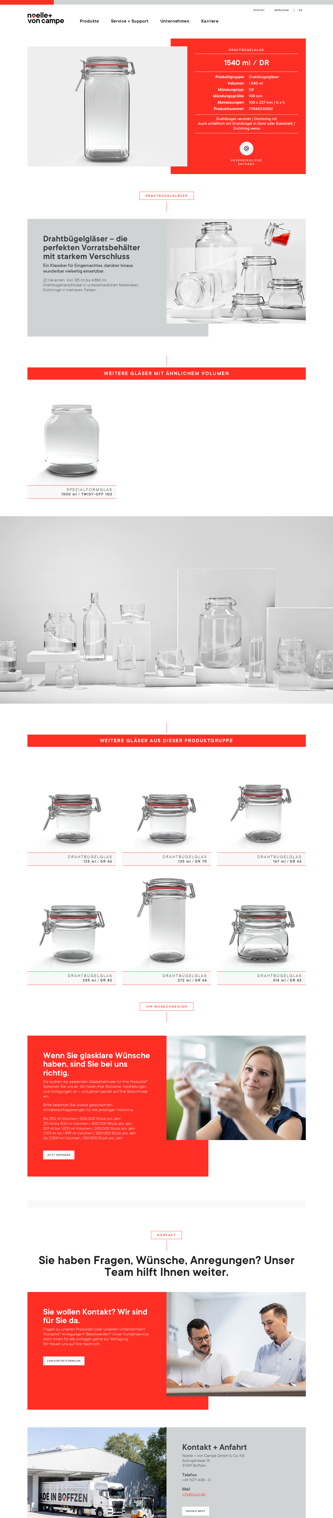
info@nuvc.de (193, 1492)
